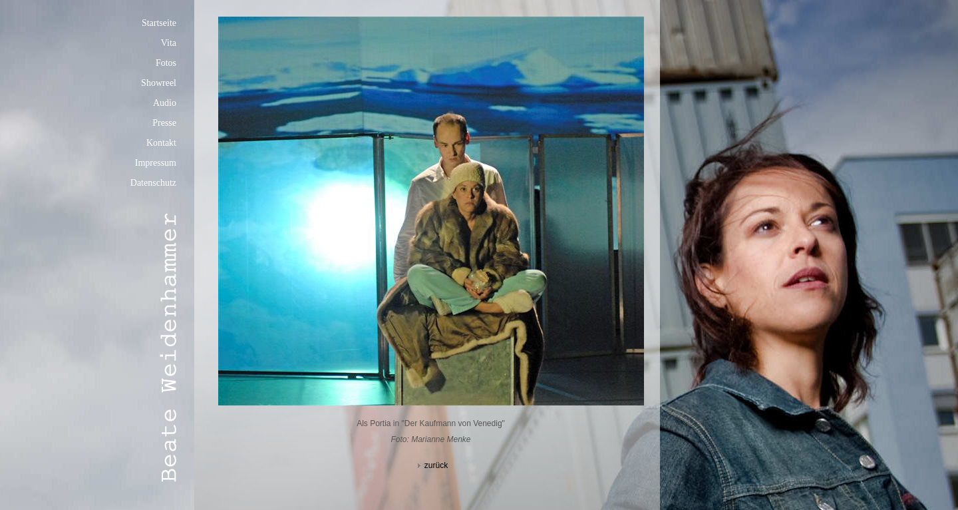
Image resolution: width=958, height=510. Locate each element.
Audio (164, 103)
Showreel (158, 83)
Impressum (155, 163)
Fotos (166, 63)
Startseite (159, 23)
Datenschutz (153, 183)
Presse (164, 123)
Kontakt (161, 143)
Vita (168, 43)
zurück (431, 465)
